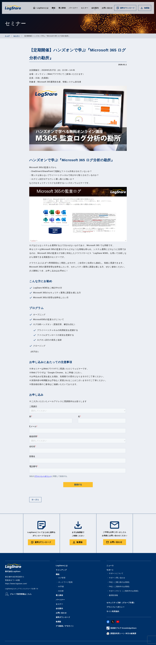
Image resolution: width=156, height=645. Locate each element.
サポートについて (116, 573)
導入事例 (62, 8)
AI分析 (61, 591)
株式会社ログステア (13, 7)
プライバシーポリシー (116, 607)
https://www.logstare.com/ (16, 584)
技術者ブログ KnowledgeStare (123, 628)
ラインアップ (61, 570)
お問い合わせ (107, 8)
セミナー (84, 8)
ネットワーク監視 (65, 582)
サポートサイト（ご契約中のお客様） (124, 591)
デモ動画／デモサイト (65, 626)
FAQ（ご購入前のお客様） (120, 582)
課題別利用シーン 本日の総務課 (123, 633)
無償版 (147, 8)
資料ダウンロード (127, 8)
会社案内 (59, 608)
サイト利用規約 (113, 611)
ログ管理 (61, 578)
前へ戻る (35, 500)
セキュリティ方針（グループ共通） (121, 603)
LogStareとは (43, 8)
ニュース (110, 566)
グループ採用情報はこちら (21, 594)
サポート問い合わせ (117, 578)
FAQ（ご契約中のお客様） (120, 586)
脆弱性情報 (113, 595)
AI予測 (61, 586)
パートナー (73, 8)
